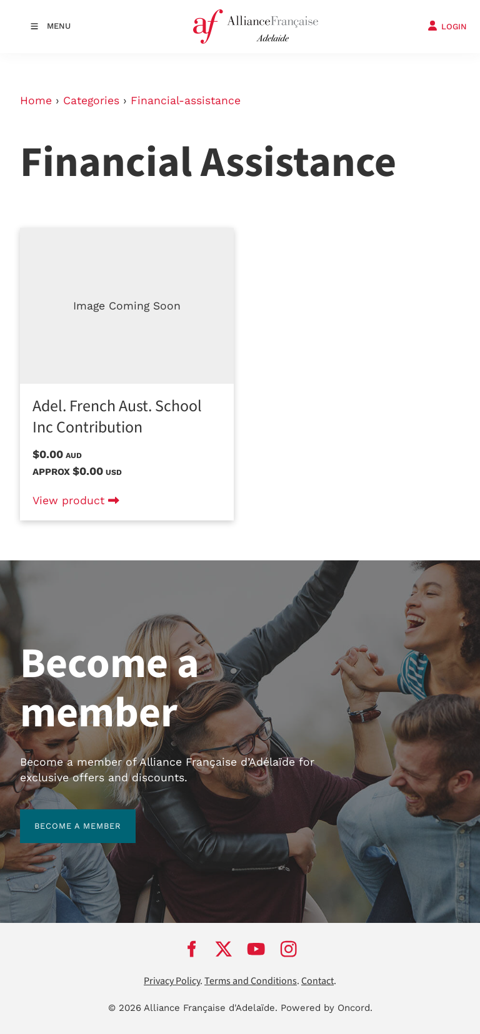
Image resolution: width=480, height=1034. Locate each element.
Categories (91, 100)
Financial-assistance (186, 100)
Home (36, 100)
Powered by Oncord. (326, 1007)
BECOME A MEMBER (63, 816)
